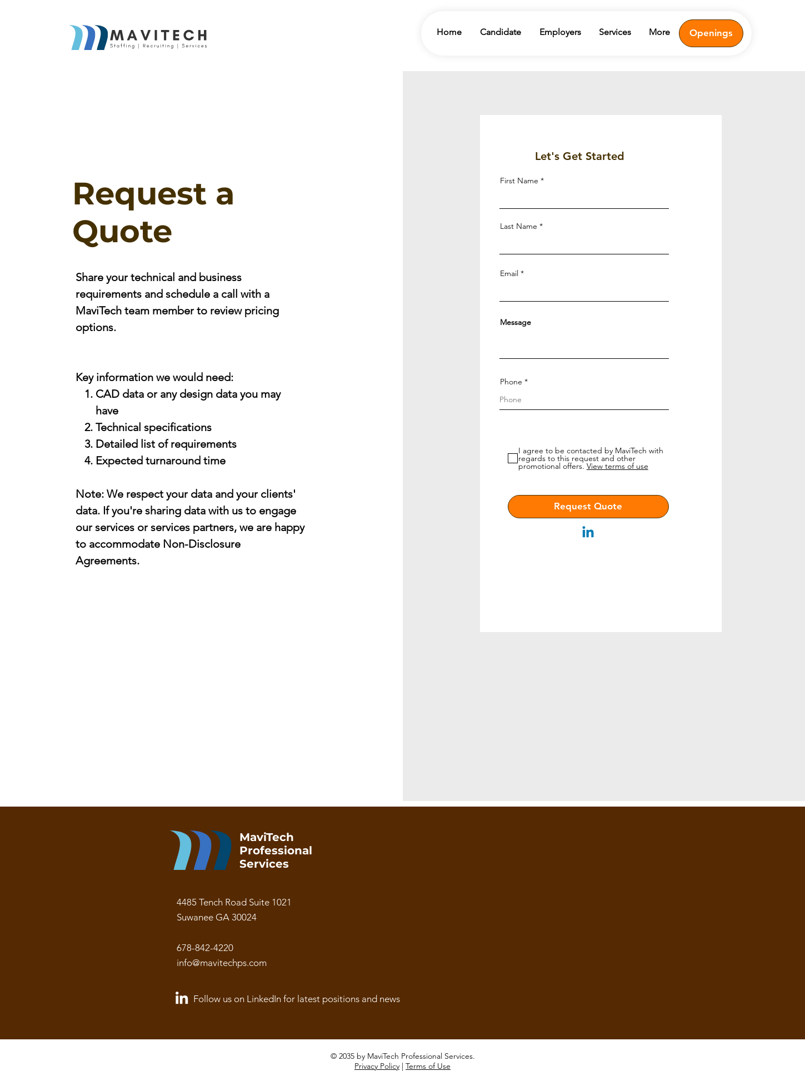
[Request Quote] (588, 506)
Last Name (518, 226)
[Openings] (711, 33)
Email (509, 273)
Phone (511, 382)
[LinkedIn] (182, 998)
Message (515, 322)
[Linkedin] (588, 533)
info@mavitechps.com (222, 962)
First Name (519, 180)
